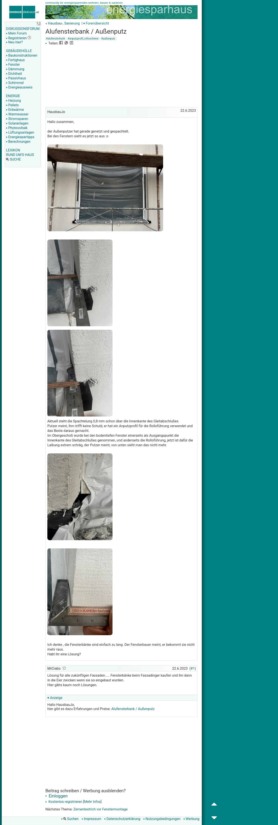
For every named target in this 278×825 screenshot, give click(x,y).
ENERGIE (13, 96)
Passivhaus (16, 78)
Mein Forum (16, 33)
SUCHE (13, 159)
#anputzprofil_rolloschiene (83, 38)
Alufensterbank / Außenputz (133, 709)
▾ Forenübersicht (96, 23)
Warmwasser (17, 114)
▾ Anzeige (54, 698)
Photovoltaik (17, 128)
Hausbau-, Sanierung (64, 23)
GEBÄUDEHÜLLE (19, 51)
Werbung (191, 819)
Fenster (13, 64)
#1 (193, 668)
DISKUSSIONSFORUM (23, 29)
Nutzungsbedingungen (161, 819)
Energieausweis (19, 87)
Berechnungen (18, 141)
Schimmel (15, 83)
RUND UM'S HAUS (20, 155)
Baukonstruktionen (21, 55)
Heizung (13, 100)
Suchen (70, 819)
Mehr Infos (92, 802)
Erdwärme (15, 110)
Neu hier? (14, 42)
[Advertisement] (121, 75)
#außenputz (108, 38)
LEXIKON (13, 150)
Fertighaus (15, 60)
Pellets (12, 105)
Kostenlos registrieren (63, 802)
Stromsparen (17, 119)
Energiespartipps (20, 137)
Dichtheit (14, 74)
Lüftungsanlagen (20, 132)
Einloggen (56, 796)
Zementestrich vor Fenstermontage (100, 809)
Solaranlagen (17, 123)
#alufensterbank (55, 38)
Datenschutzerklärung (122, 819)
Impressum (91, 819)
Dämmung (15, 69)
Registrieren (16, 38)
